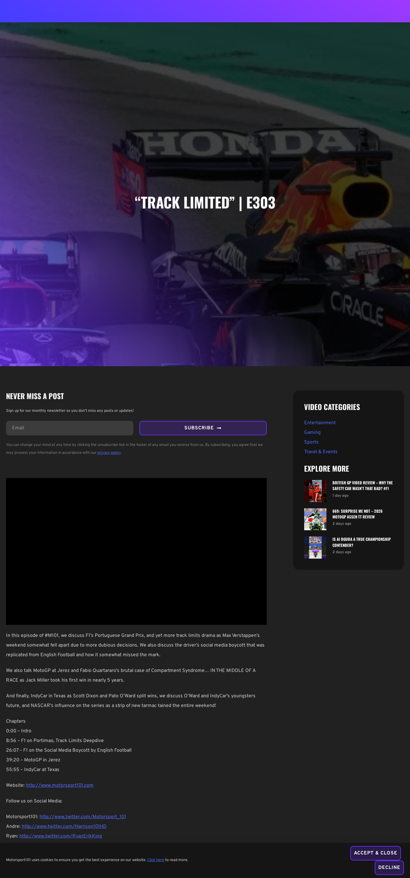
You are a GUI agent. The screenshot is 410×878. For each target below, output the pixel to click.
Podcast (84, 11)
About (56, 11)
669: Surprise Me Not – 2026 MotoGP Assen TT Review (357, 514)
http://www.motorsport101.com (60, 786)
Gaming (312, 433)
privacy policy (109, 452)
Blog (110, 11)
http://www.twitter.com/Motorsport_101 (83, 817)
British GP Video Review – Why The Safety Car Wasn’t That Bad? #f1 (362, 485)
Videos (134, 11)
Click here (155, 860)
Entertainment (320, 423)
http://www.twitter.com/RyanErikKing (60, 836)
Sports (311, 442)
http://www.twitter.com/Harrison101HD (64, 827)
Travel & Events (321, 452)
